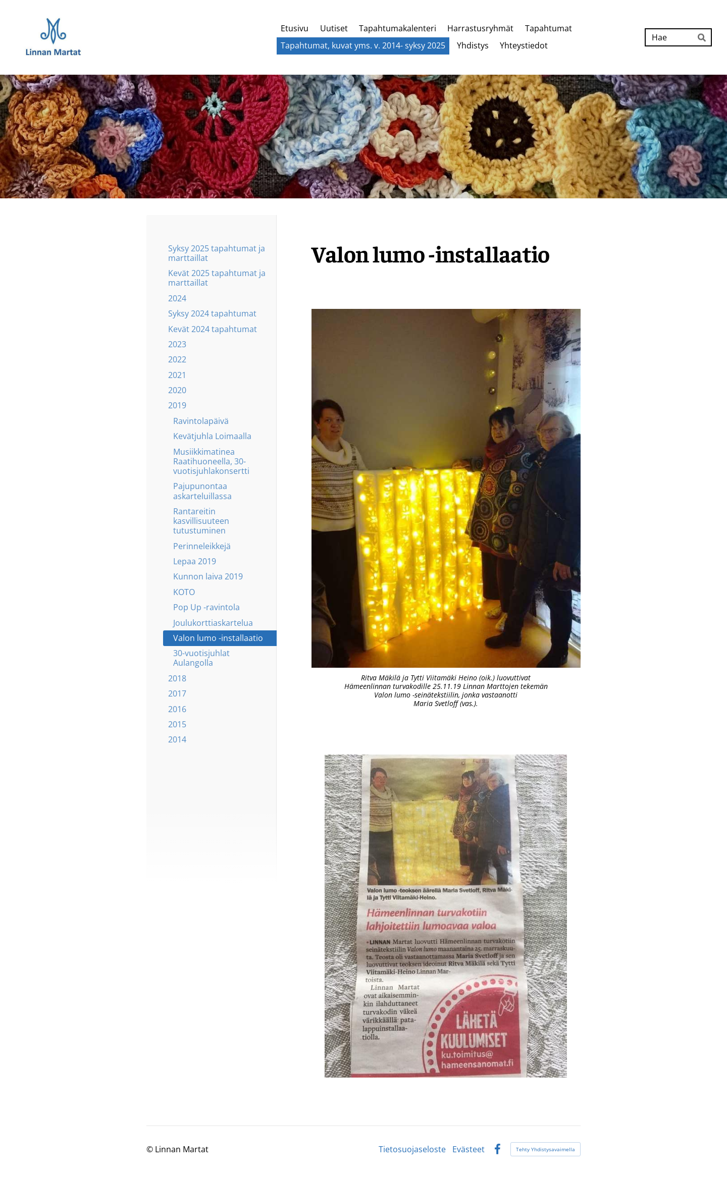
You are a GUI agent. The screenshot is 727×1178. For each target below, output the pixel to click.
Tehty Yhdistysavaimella (545, 1149)
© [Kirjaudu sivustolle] (150, 1149)
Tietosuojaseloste (412, 1149)
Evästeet (468, 1149)
